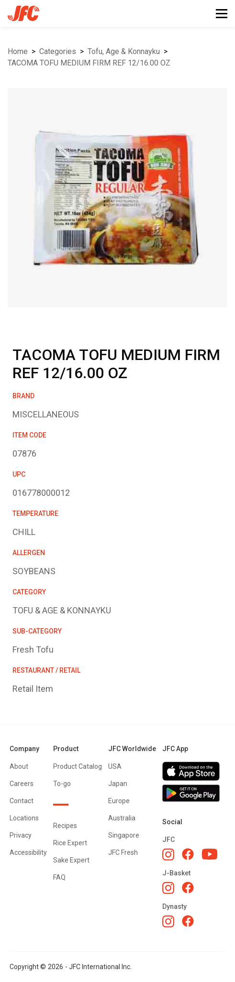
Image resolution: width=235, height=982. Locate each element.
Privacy (21, 835)
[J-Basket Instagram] (168, 888)
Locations (24, 818)
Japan (117, 783)
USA (115, 766)
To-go (62, 783)
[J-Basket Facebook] (188, 888)
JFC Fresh (123, 852)
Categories (57, 51)
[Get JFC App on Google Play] (193, 793)
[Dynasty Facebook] (188, 921)
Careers (22, 783)
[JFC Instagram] (168, 854)
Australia (121, 818)
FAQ (59, 877)
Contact (22, 801)
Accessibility (28, 852)
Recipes (65, 825)
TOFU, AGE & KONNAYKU (124, 51)
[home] (19, 13)
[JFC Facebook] (188, 854)
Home (18, 51)
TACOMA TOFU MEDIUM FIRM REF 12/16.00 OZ (89, 62)
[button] (221, 13)
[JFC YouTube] (209, 854)
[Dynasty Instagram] (168, 921)
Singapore (123, 835)
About (19, 766)
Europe (119, 801)
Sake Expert (71, 860)
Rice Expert (70, 843)
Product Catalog (77, 766)
